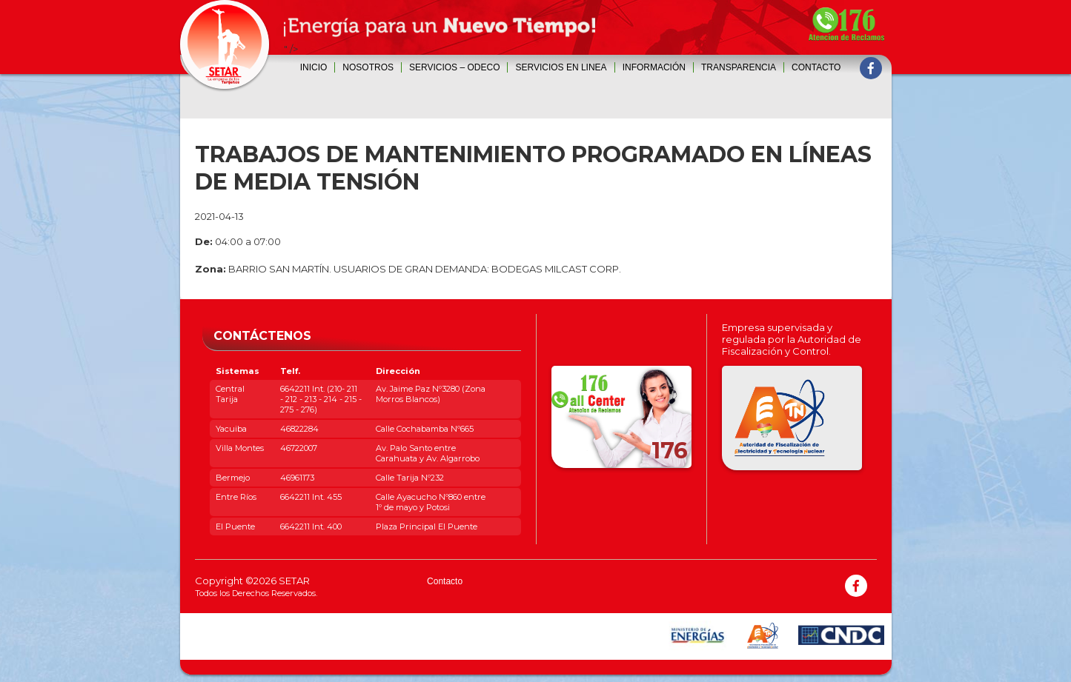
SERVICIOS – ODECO (454, 67)
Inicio (314, 67)
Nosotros (368, 67)
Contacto (816, 67)
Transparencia (738, 67)
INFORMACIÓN (654, 67)
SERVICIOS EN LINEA (560, 67)
